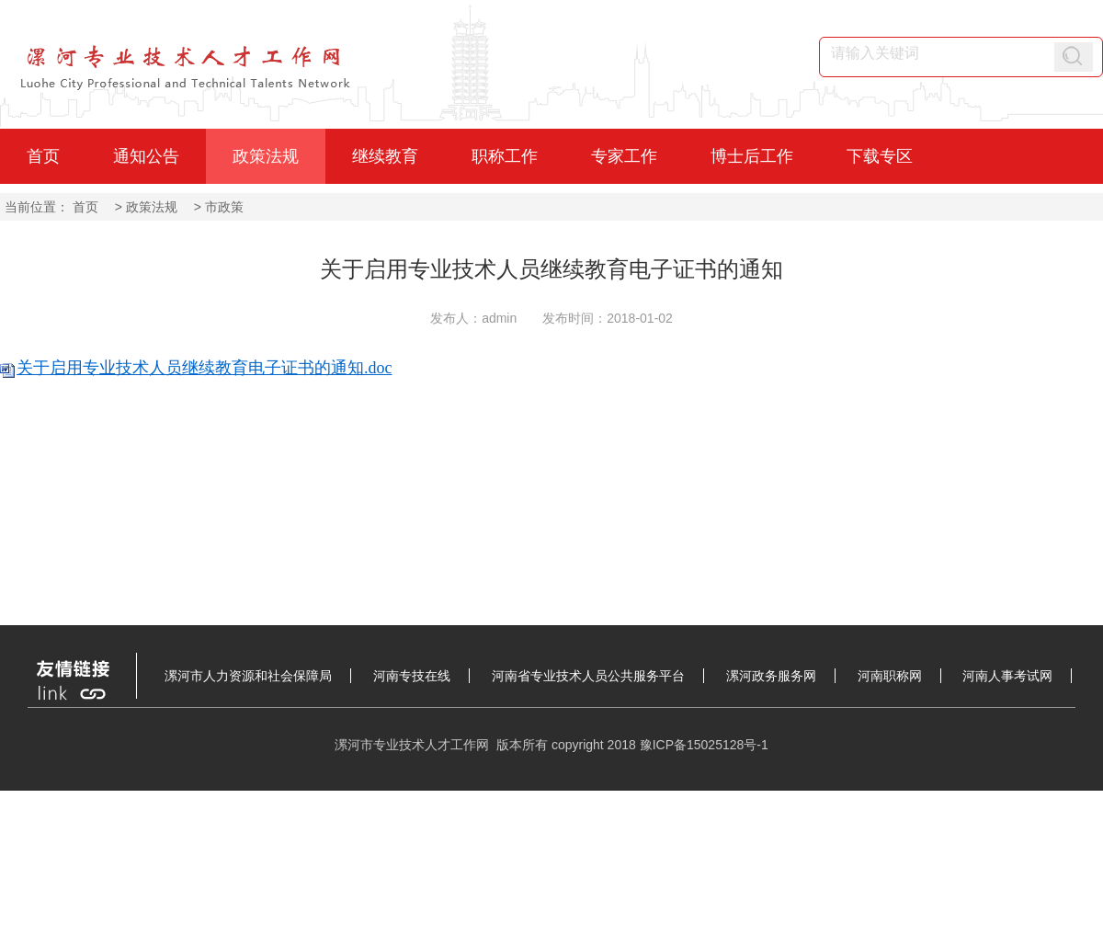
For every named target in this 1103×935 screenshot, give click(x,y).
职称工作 (505, 156)
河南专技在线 (411, 675)
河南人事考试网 (1007, 675)
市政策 (224, 207)
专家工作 (624, 156)
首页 (43, 156)
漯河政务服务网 (771, 675)
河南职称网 (890, 675)
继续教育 (385, 156)
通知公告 (146, 156)
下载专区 (880, 156)
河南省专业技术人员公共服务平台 (588, 675)
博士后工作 (752, 156)
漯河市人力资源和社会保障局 (248, 675)
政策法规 (266, 156)
